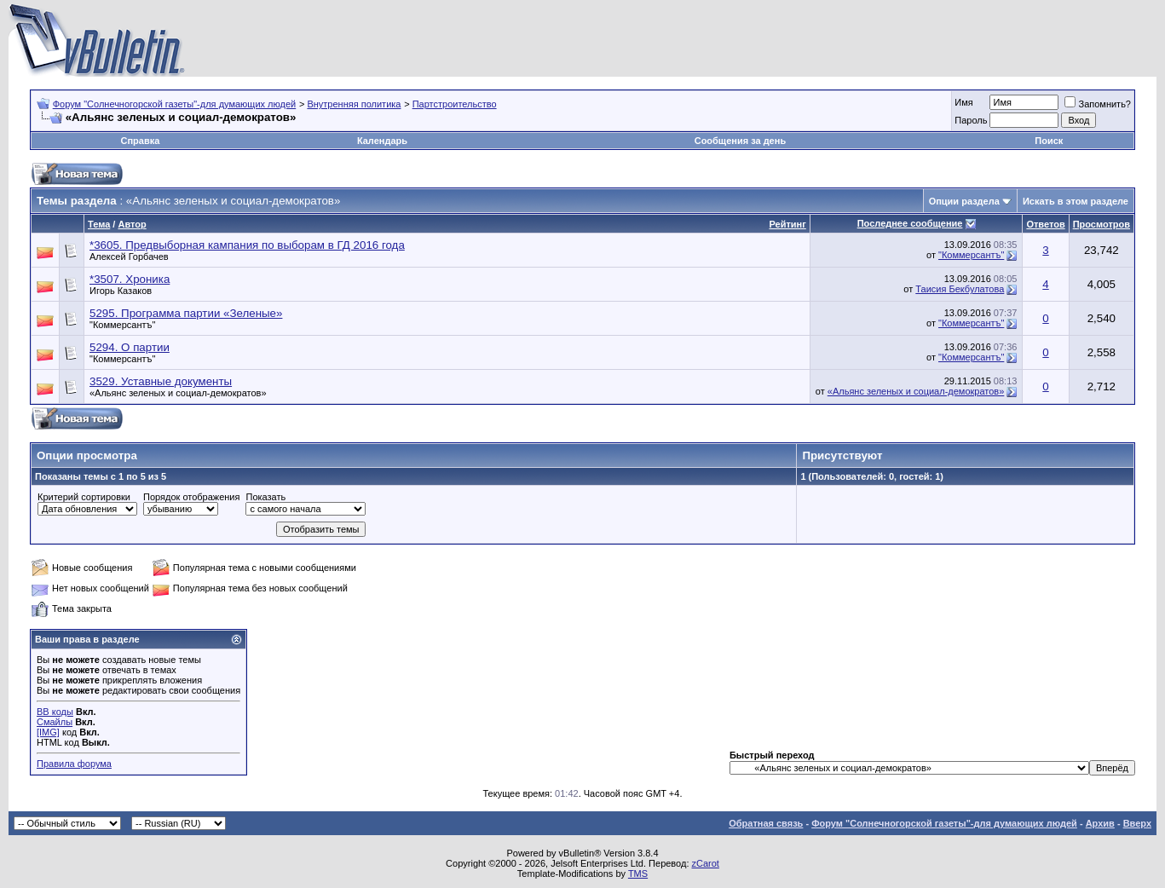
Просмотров (1101, 224)
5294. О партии (129, 347)
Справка (139, 141)
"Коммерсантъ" (971, 255)
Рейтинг (787, 224)
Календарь (382, 141)
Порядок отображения (191, 497)
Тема (99, 224)
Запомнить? (1097, 104)
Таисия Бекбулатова (959, 289)
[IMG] (48, 732)
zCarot (705, 863)
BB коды (55, 711)
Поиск (1049, 141)
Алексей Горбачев (129, 256)
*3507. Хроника (129, 279)
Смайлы (54, 722)
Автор (132, 224)
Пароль (970, 120)
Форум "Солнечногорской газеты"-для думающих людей (175, 104)
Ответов (1045, 224)
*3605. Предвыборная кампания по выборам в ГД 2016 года (247, 245)
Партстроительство (454, 104)
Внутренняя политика (354, 104)
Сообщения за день (740, 141)
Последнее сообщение (910, 223)
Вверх (1137, 823)
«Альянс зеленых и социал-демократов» (178, 393)
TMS (638, 873)
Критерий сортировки (83, 497)
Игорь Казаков (120, 290)
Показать (265, 497)
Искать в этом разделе (1075, 201)
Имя (963, 102)
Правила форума (74, 763)
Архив (1100, 823)
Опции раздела (964, 201)
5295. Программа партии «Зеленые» (185, 313)
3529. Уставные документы (160, 381)
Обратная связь (766, 823)
